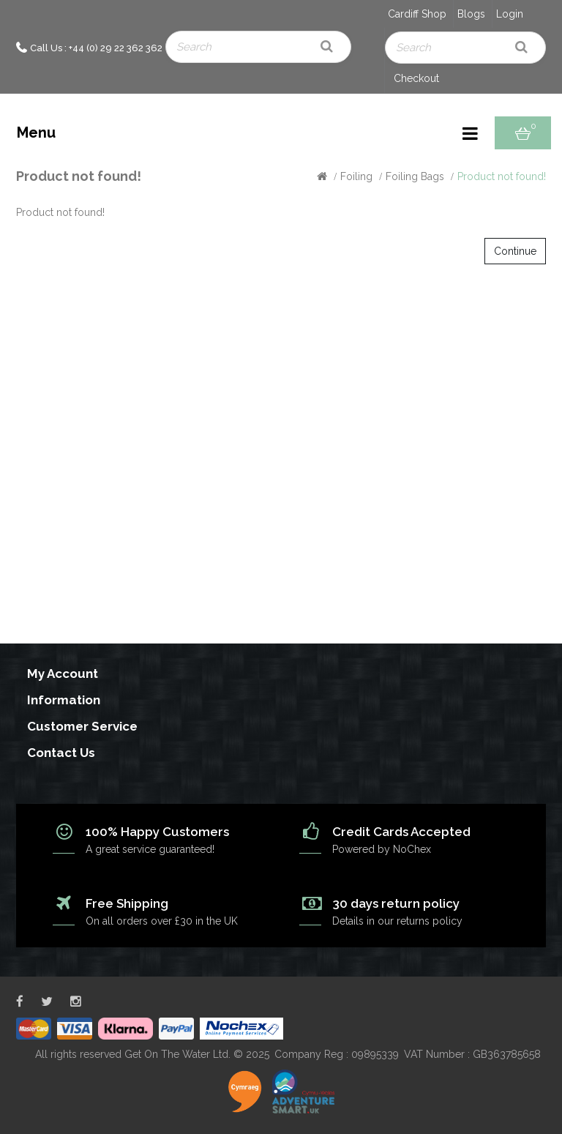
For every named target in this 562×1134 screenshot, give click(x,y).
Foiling (356, 176)
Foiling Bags (415, 176)
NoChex (412, 849)
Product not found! (501, 176)
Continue (515, 251)
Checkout (416, 78)
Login (509, 14)
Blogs (471, 14)
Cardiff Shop (417, 14)
